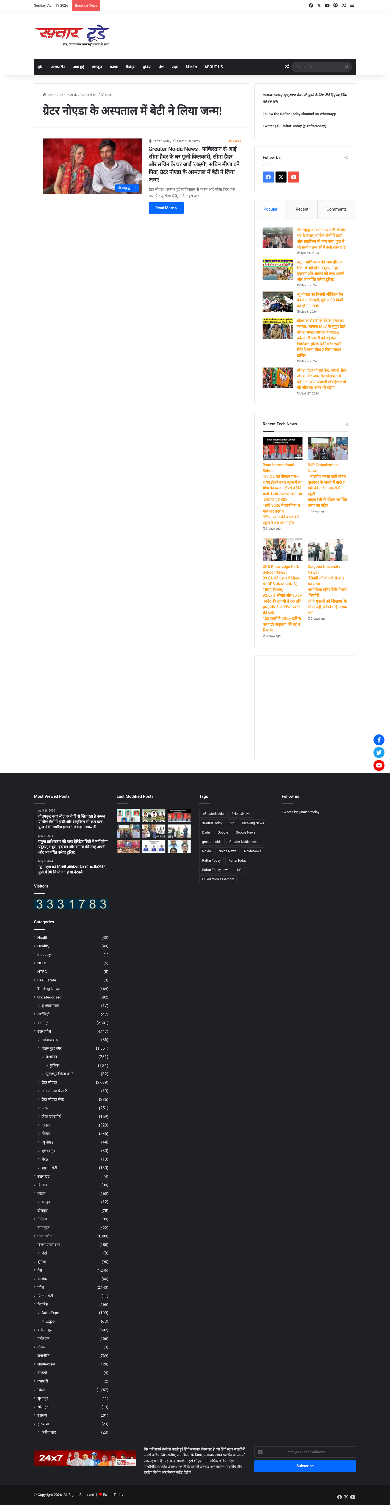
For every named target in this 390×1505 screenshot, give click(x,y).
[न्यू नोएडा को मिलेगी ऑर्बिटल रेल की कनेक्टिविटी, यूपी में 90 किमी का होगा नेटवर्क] (278, 302)
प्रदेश (174, 67)
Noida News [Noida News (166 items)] (227, 851)
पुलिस (54, 1065)
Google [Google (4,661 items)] (223, 832)
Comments (337, 209)
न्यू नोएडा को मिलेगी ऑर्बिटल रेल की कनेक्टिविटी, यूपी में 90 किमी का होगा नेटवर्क (320, 300)
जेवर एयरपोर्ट (51, 1117)
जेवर (45, 1108)
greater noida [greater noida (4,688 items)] (212, 842)
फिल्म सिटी (45, 1296)
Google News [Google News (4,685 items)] (245, 832)
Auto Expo (50, 1313)
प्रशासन (51, 1057)
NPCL (42, 963)
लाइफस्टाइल (46, 1364)
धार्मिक (42, 1279)
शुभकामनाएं (50, 1006)
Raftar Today (162, 141)
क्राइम (114, 67)
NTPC (42, 972)
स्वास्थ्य (42, 1415)
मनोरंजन (43, 1339)
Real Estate (46, 980)
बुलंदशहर (48, 1151)
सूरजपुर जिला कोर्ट (60, 1074)
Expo (50, 1321)
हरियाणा (43, 1424)
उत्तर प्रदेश (44, 1031)
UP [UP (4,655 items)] (239, 870)
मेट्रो (44, 1253)
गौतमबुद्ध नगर (52, 1048)
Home (49, 95)
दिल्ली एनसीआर (48, 1245)
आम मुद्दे (78, 67)
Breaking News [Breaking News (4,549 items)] (253, 823)
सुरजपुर (42, 1398)
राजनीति (43, 1356)
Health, (43, 946)
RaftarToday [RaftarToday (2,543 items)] (237, 860)
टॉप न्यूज (43, 1228)
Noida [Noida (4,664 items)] (206, 851)
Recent (302, 209)
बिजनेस (191, 67)
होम (40, 67)
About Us (213, 67)
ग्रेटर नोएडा (49, 1083)
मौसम (41, 1347)
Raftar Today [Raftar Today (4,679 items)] (211, 860)
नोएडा (46, 1134)
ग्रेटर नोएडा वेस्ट (53, 1100)
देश (161, 67)
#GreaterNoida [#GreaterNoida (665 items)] (213, 814)
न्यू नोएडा (48, 1142)
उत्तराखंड (43, 1176)
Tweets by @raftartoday (301, 812)
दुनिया (147, 67)
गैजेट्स (130, 67)
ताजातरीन (58, 67)
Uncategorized (49, 997)
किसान (42, 1185)
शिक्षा (41, 1390)
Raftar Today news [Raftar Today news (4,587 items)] (216, 870)
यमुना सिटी (50, 1168)
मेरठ (45, 1159)
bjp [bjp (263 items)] (232, 823)
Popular (270, 209)
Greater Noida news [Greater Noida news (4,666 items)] (243, 842)
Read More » (166, 208)
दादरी (46, 1125)
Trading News (48, 989)
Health (42, 937)
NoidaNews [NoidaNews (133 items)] (252, 851)
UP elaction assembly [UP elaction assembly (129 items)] (218, 879)
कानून (46, 1202)
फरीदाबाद (49, 1432)
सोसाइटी (43, 1407)
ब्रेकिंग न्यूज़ (45, 1330)
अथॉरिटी (43, 1014)
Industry (44, 954)
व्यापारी (42, 1381)
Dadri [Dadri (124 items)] (206, 832)
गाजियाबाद (50, 1040)
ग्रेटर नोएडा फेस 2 (54, 1091)
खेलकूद (97, 67)
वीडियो (42, 1373)
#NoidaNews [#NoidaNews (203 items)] (240, 814)
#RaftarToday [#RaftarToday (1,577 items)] (212, 823)
